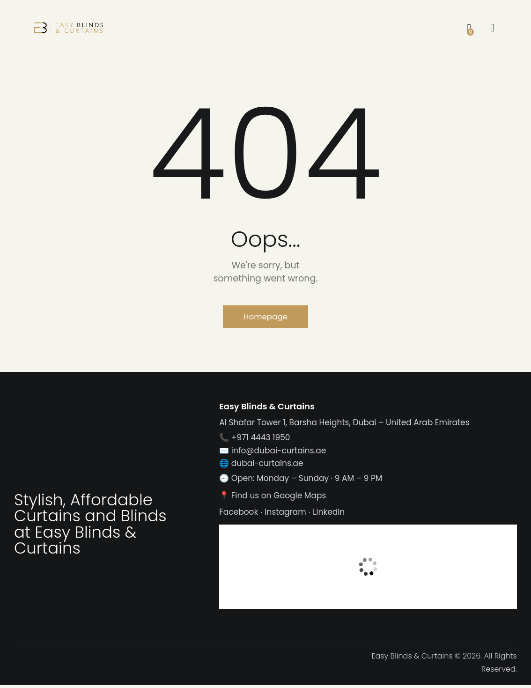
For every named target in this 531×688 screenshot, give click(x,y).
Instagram (285, 515)
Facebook (238, 515)
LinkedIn (329, 515)
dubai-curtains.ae (267, 466)
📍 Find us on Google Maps (272, 498)
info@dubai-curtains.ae (278, 453)
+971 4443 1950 (260, 440)
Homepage (265, 318)
